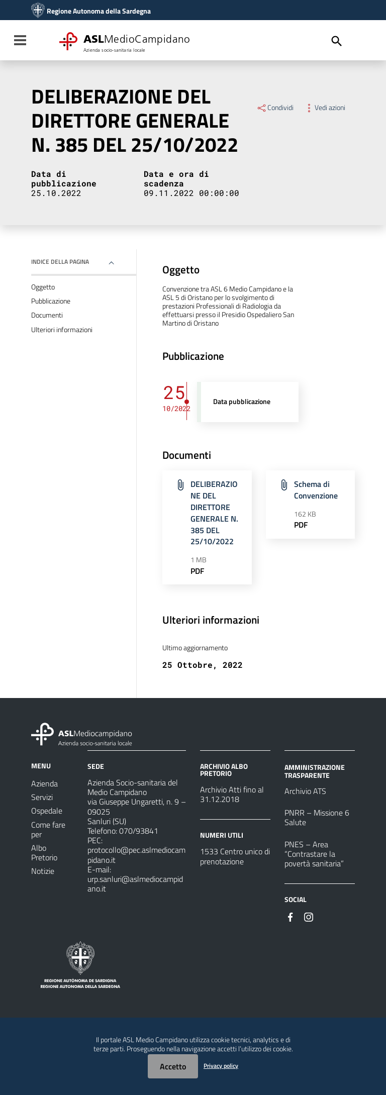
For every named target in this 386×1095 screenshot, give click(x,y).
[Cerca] (337, 41)
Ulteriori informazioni (61, 329)
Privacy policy (221, 1065)
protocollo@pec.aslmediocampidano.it (136, 854)
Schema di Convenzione (316, 490)
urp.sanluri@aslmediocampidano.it (135, 883)
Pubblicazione (50, 301)
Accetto (173, 1066)
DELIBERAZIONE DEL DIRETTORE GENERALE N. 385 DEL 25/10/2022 (214, 512)
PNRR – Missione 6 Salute (316, 817)
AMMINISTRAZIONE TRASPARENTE (314, 771)
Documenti (47, 315)
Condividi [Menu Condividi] (275, 107)
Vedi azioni (324, 107)
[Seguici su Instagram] (309, 916)
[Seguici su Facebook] (290, 916)
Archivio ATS (305, 791)
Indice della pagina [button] (60, 261)
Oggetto (43, 286)
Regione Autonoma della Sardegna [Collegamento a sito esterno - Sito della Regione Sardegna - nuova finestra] (99, 11)
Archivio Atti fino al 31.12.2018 (232, 794)
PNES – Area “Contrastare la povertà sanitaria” (314, 853)
